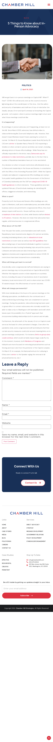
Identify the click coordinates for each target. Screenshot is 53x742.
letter (12, 144)
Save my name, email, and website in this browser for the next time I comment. (23, 436)
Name (6, 405)
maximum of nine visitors (12, 214)
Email (5, 414)
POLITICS (26, 85)
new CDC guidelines (36, 241)
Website (6, 423)
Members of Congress (33, 341)
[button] (49, 4)
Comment (8, 378)
